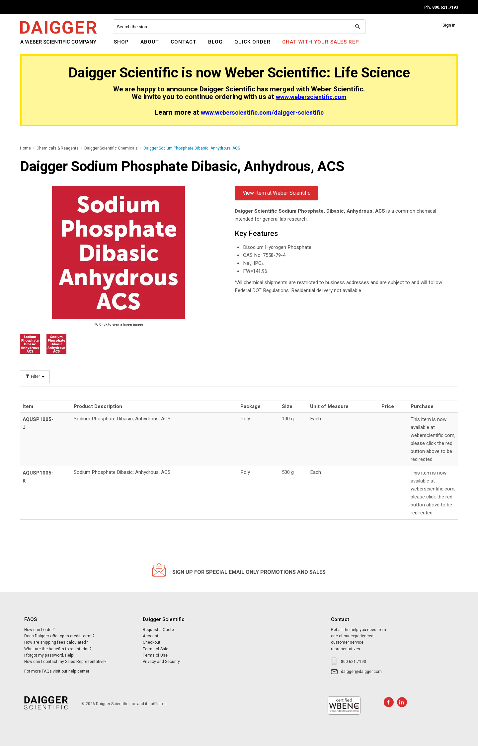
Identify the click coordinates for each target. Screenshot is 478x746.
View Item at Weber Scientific (276, 193)
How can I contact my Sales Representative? (65, 662)
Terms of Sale (155, 649)
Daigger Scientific (38, 46)
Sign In (448, 25)
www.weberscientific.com (311, 97)
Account (150, 636)
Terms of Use (155, 655)
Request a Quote (158, 630)
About (149, 42)
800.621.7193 (353, 662)
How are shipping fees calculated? (56, 642)
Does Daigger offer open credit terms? (59, 636)
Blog (215, 42)
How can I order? (39, 630)
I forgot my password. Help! (49, 655)
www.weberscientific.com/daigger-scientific (262, 112)
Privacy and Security (161, 662)
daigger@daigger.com (361, 672)
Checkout (151, 642)
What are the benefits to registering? (57, 649)
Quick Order (252, 42)
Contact (184, 42)
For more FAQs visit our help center (56, 671)
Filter (34, 376)
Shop (121, 42)
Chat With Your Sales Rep (320, 42)
